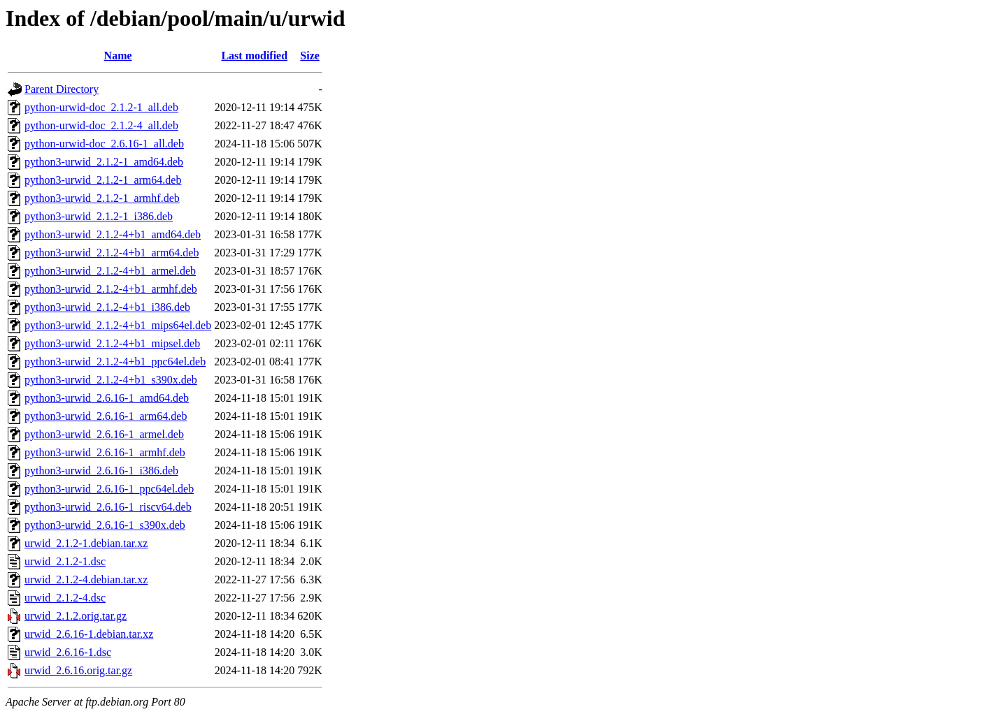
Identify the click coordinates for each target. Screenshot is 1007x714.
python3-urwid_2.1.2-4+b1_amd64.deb (112, 234)
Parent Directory (61, 89)
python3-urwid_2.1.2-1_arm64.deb (102, 180)
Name (118, 55)
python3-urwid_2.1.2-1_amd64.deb (103, 162)
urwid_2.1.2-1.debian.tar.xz (86, 543)
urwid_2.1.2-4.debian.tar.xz (86, 579)
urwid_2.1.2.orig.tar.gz (75, 616)
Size (310, 55)
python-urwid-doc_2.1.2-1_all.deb (101, 107)
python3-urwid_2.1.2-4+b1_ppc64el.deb (115, 361)
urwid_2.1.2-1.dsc (65, 561)
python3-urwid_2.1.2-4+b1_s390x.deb (110, 380)
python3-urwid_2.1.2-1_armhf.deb (102, 198)
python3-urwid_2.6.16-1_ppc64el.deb (109, 489)
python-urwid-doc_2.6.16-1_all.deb (104, 144)
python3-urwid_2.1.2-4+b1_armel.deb (110, 271)
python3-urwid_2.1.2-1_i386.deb (98, 216)
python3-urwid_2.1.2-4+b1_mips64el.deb (117, 325)
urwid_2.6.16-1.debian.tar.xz (88, 634)
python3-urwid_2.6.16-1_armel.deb (104, 434)
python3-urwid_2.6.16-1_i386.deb (101, 470)
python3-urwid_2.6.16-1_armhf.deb (104, 452)
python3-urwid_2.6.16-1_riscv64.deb (108, 507)
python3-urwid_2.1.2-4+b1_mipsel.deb (112, 343)
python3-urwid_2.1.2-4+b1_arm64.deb (111, 252)
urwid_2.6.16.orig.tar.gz (78, 670)
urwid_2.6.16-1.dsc (67, 652)
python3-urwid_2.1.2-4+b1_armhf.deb (110, 289)
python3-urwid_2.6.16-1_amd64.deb (106, 398)
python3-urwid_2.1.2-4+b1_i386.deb (107, 307)
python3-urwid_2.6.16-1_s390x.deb (104, 525)
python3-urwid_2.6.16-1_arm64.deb (105, 416)
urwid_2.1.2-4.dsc (65, 598)
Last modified (254, 55)
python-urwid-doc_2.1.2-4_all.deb (101, 125)
